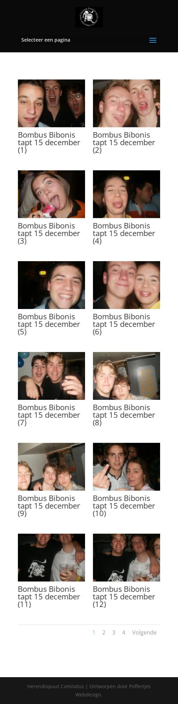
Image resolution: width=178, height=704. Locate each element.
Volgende (144, 632)
